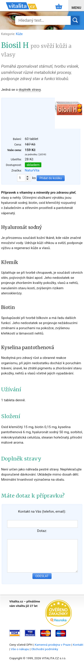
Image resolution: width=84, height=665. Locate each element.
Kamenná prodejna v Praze (53, 644)
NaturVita (32, 170)
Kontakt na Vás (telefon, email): (42, 512)
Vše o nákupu (20, 649)
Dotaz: (42, 531)
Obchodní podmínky (44, 649)
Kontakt (78, 644)
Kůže (19, 34)
